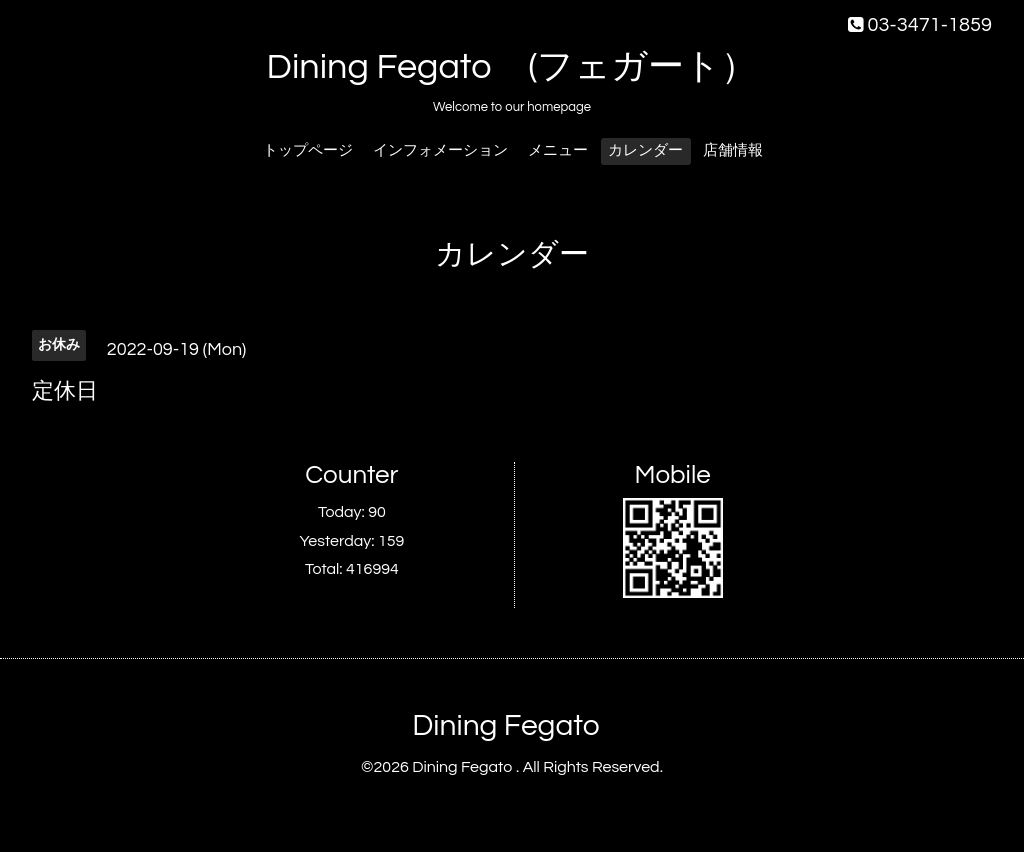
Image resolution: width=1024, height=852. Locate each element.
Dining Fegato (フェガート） (512, 67)
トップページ (308, 150)
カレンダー (645, 150)
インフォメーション (440, 150)
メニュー (558, 150)
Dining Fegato (505, 725)
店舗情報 (733, 150)
